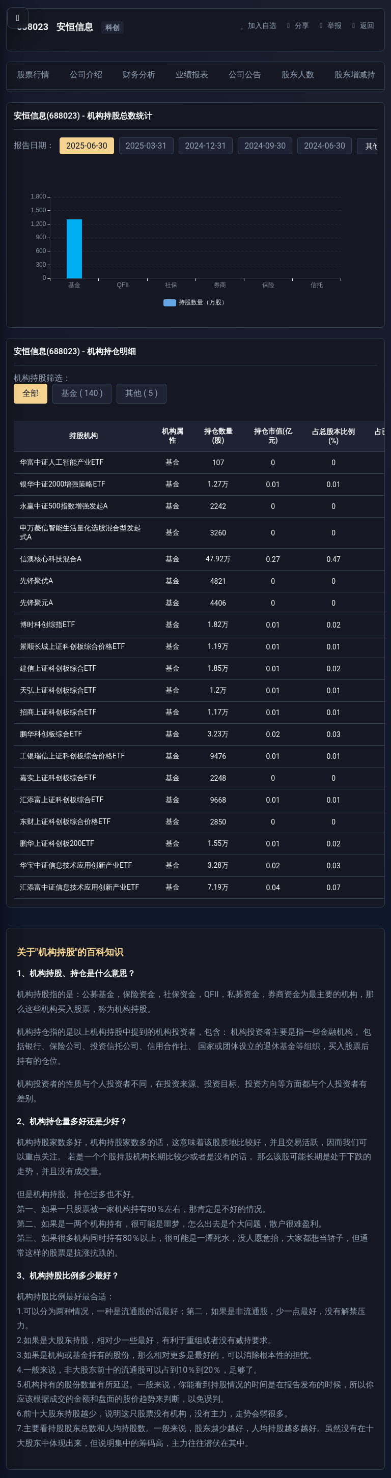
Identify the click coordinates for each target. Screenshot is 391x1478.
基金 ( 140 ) (82, 393)
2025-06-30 (86, 146)
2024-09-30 (265, 146)
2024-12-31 (206, 146)
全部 (30, 393)
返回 (361, 25)
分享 (296, 25)
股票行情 (33, 74)
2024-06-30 (324, 146)
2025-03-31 (146, 146)
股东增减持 (354, 74)
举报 (329, 25)
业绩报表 (192, 74)
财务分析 (139, 74)
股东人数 (298, 74)
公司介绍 (86, 74)
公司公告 (245, 74)
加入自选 (256, 25)
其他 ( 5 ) (141, 393)
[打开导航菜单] (18, 18)
